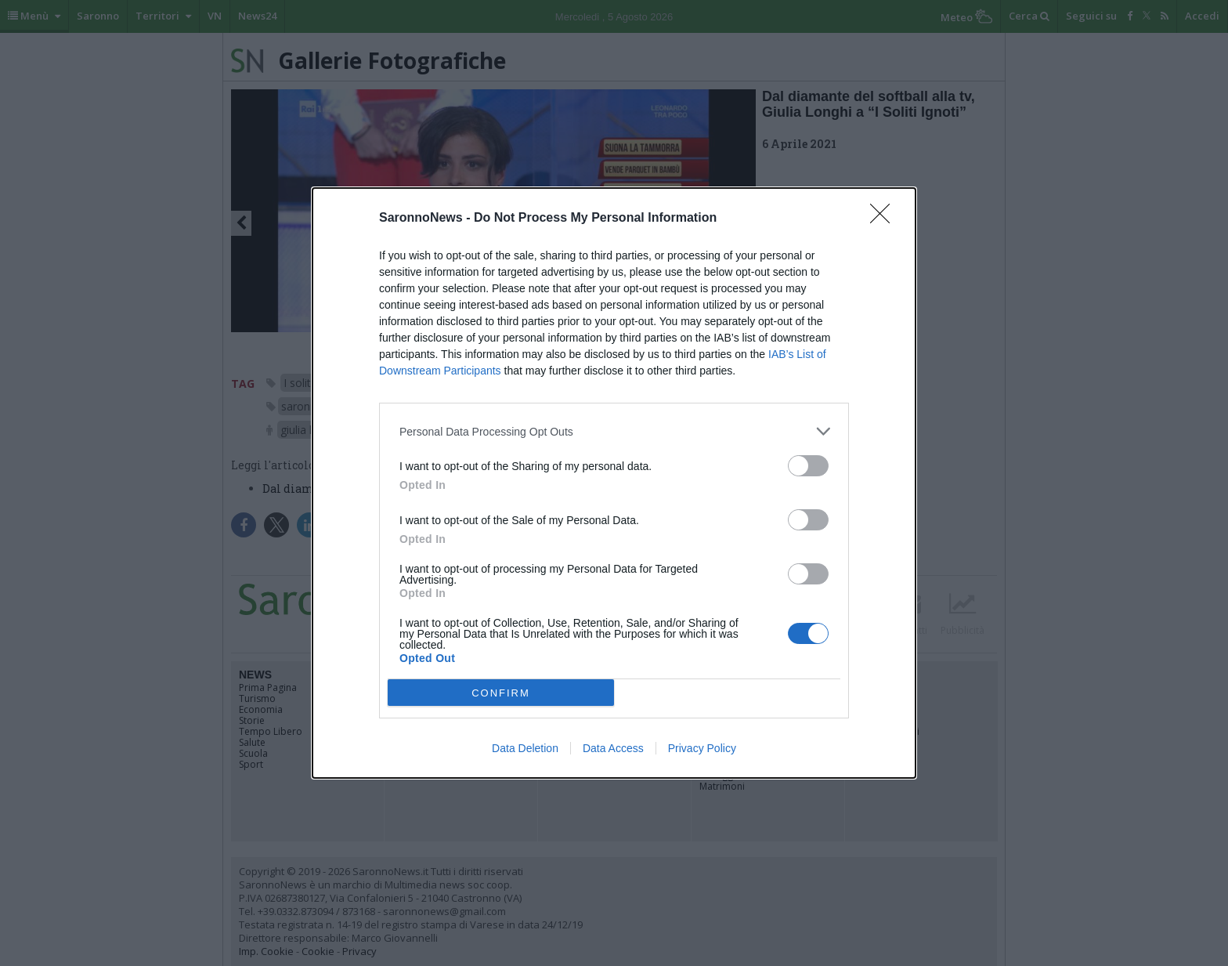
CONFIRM (500, 692)
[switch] (808, 465)
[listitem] (614, 431)
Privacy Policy (702, 748)
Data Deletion (525, 748)
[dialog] (614, 483)
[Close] (885, 218)
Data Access (613, 748)
